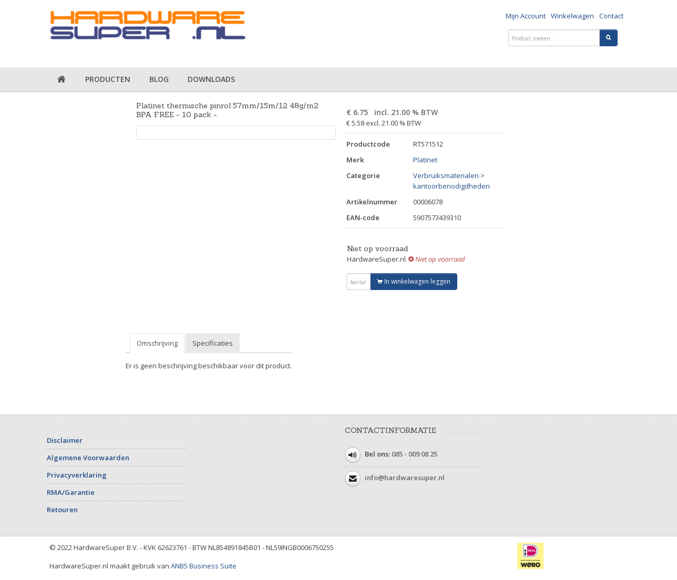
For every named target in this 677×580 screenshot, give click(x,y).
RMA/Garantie (71, 492)
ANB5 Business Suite (204, 566)
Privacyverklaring (77, 475)
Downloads (211, 79)
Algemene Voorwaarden (88, 457)
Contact (611, 15)
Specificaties (212, 343)
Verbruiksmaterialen (446, 175)
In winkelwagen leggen (413, 281)
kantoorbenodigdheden (451, 186)
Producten (107, 79)
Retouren (62, 509)
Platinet (425, 159)
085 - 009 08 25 (414, 454)
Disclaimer (65, 440)
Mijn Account (526, 15)
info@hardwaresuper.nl (405, 477)
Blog (159, 79)
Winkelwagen (572, 15)
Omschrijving (157, 343)
